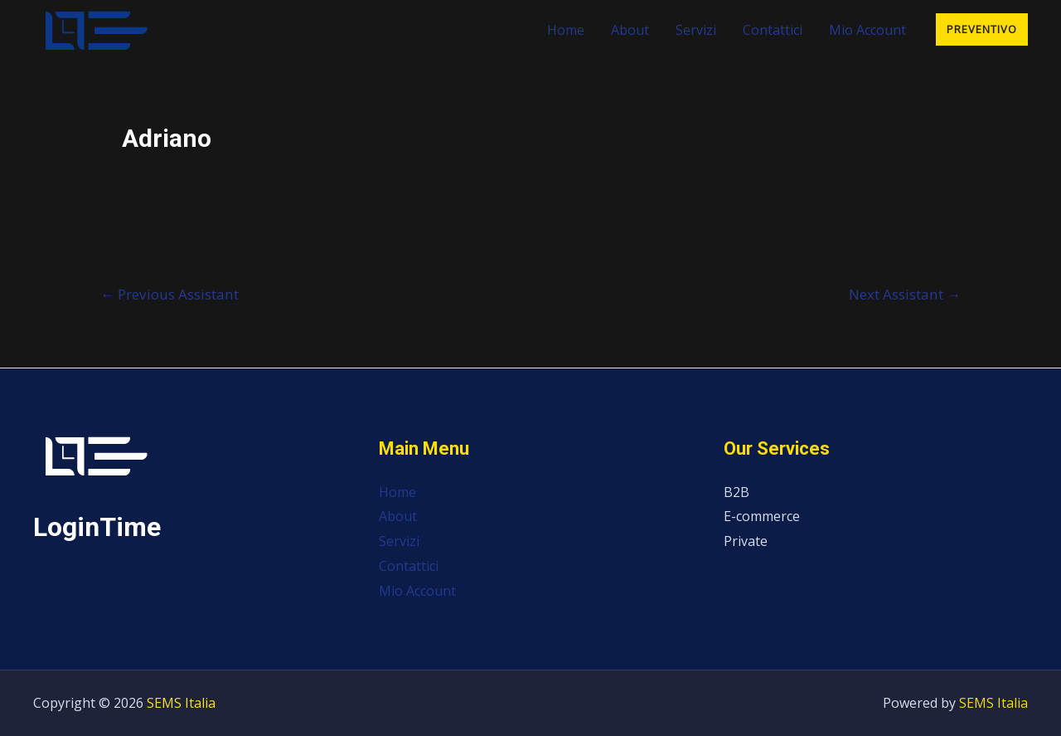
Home (565, 30)
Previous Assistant (169, 294)
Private (746, 541)
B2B (736, 492)
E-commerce (762, 516)
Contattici (772, 30)
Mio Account (867, 30)
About (630, 30)
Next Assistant (905, 294)
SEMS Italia (181, 703)
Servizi (696, 30)
